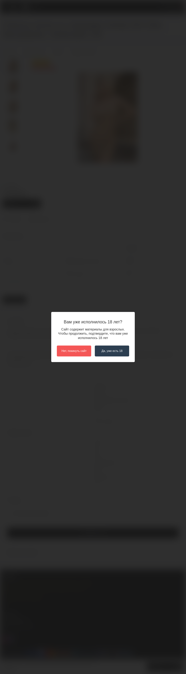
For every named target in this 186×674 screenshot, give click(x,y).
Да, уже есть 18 (112, 350)
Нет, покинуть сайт (74, 350)
